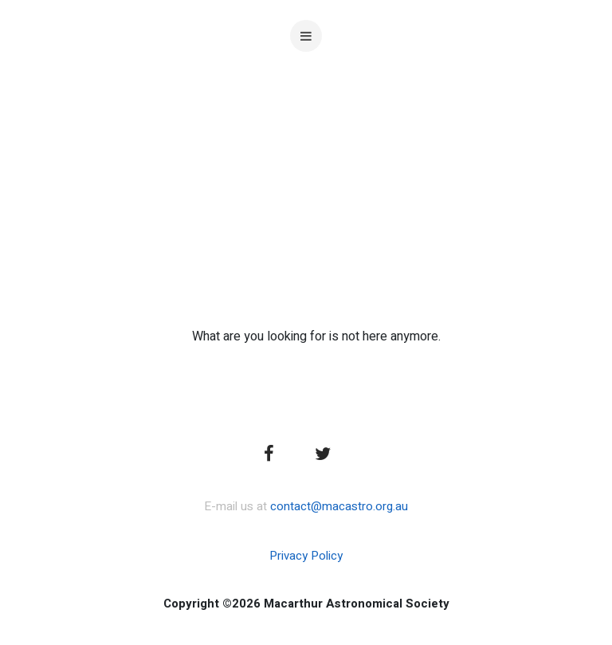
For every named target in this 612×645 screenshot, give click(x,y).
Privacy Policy (306, 555)
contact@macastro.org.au (339, 506)
